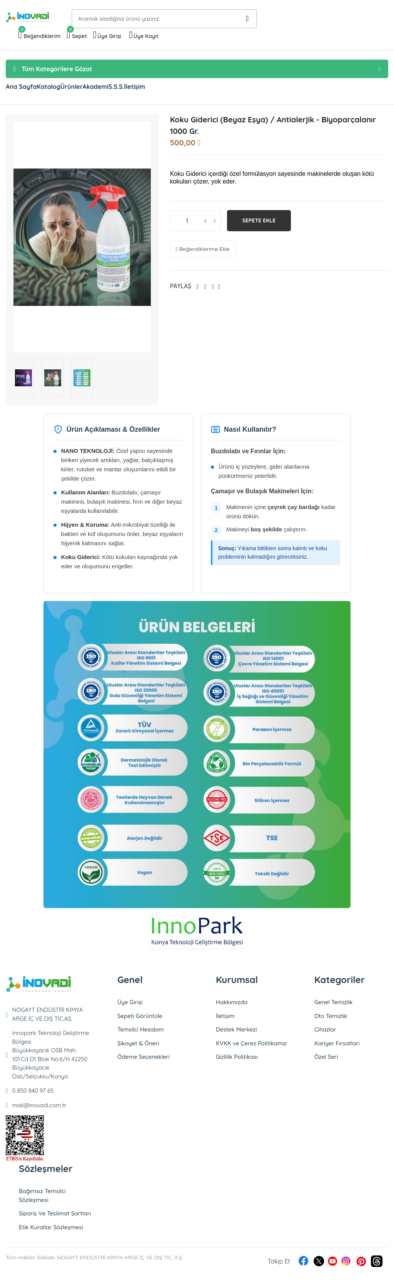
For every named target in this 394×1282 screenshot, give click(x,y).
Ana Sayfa (28, 88)
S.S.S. (186, 88)
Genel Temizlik (333, 1006)
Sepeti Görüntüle (139, 1019)
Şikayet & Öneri (138, 1047)
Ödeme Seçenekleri (143, 1060)
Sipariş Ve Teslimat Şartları (55, 1217)
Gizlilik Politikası (237, 1060)
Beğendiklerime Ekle (203, 252)
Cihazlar (325, 1033)
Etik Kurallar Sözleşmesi (51, 1231)
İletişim (219, 88)
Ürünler (110, 88)
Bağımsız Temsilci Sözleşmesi (42, 1199)
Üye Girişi (129, 1006)
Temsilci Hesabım (140, 1033)
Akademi (149, 88)
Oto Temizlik (330, 1019)
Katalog (71, 88)
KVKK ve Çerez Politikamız (251, 1047)
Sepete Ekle (259, 224)
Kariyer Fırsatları (337, 1047)
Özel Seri (326, 1060)
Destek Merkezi (236, 1033)
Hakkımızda (231, 1006)
